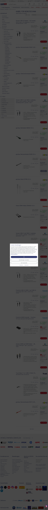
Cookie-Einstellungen (16, 245)
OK (24, 257)
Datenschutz (26, 265)
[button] (46, 506)
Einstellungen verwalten (24, 260)
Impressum (21, 265)
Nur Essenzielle (24, 262)
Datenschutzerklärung (14, 254)
